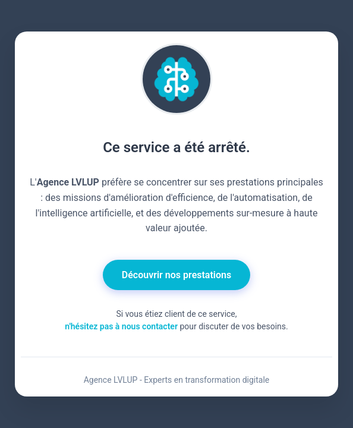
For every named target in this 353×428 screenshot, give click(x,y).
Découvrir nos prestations (176, 275)
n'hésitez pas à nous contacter (121, 326)
